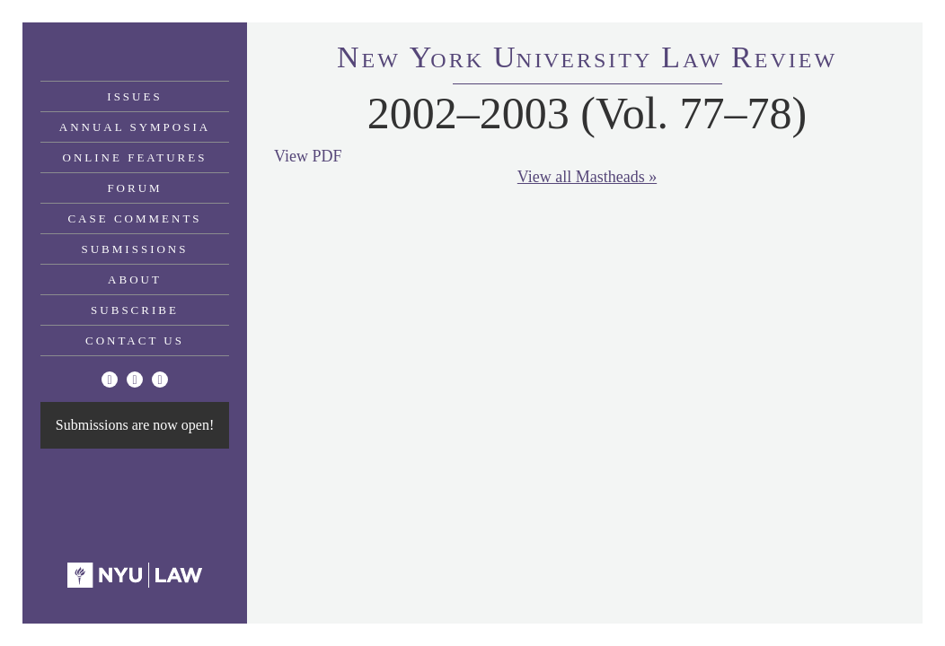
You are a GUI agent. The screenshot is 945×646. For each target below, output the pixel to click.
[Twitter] (110, 379)
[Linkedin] (160, 379)
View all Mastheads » (587, 177)
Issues (134, 96)
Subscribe (135, 310)
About (135, 279)
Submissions (135, 249)
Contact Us (134, 340)
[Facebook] (135, 379)
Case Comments (134, 218)
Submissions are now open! (135, 424)
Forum (134, 188)
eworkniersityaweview (587, 60)
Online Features (135, 157)
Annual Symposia (134, 127)
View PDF (307, 156)
